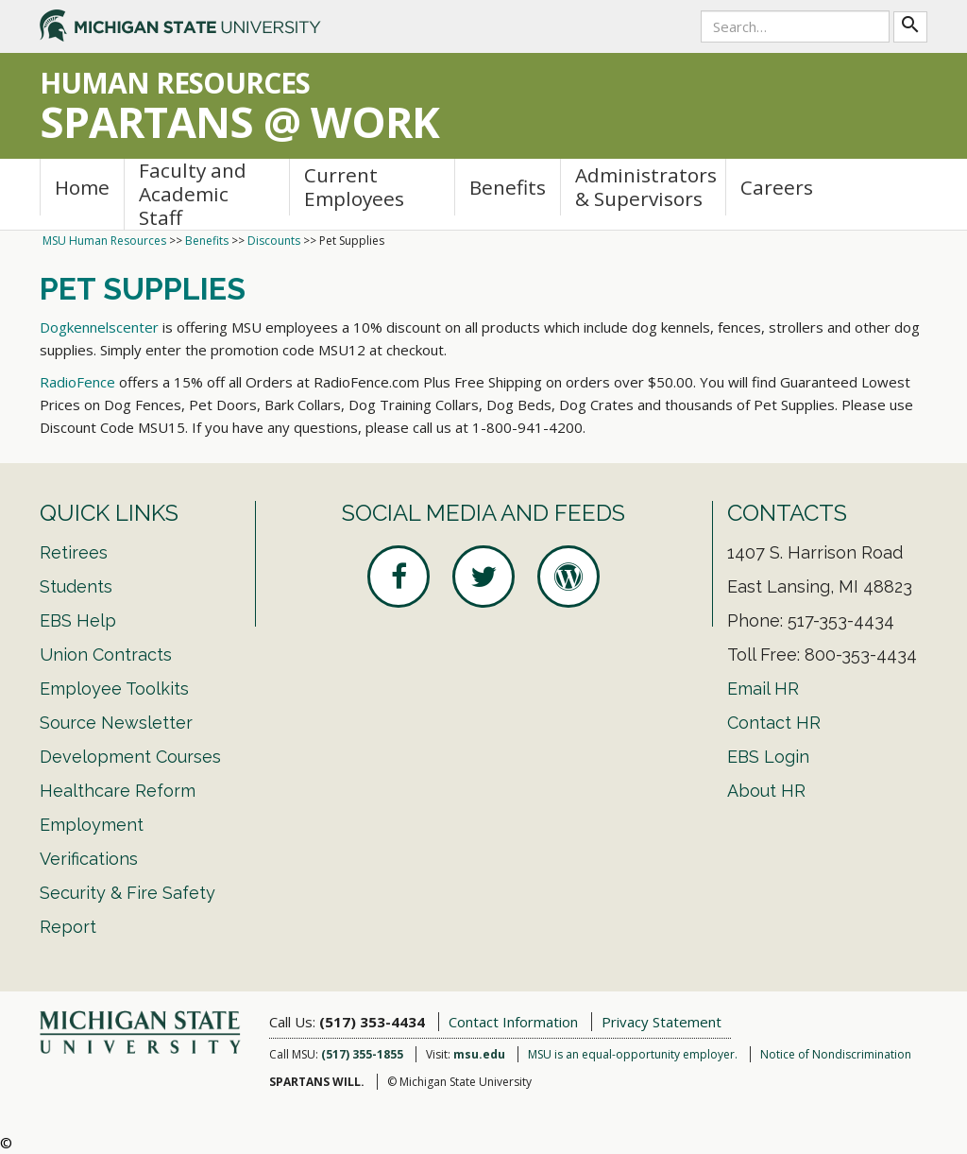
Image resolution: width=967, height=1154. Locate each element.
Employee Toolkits (114, 688)
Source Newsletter (116, 722)
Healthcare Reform (117, 791)
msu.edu (479, 1054)
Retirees (74, 552)
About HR (766, 791)
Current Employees (354, 187)
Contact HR (774, 722)
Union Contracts (106, 654)
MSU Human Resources (104, 241)
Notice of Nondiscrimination (835, 1054)
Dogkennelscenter (99, 327)
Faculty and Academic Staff (192, 194)
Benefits (507, 187)
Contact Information (513, 1021)
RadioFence (77, 381)
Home (82, 187)
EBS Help (78, 620)
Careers (776, 187)
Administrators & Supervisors (646, 187)
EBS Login (768, 756)
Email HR (763, 688)
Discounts (273, 241)
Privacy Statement (661, 1021)
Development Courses (130, 756)
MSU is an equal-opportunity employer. (633, 1054)
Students (76, 586)
